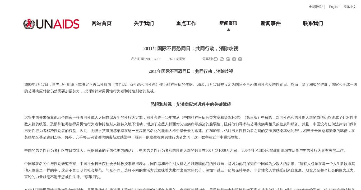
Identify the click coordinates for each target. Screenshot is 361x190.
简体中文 (350, 7)
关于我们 (144, 23)
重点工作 (186, 23)
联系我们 (313, 23)
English (334, 7)
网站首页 (101, 23)
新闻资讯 (228, 23)
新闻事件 (271, 23)
